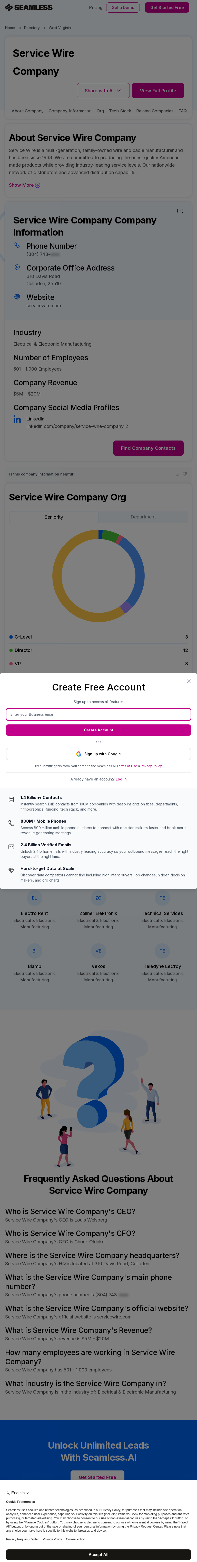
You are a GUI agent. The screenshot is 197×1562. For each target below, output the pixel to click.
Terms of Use (126, 766)
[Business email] (98, 714)
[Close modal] (189, 681)
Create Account (98, 730)
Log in (121, 779)
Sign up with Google (98, 754)
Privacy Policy (151, 766)
